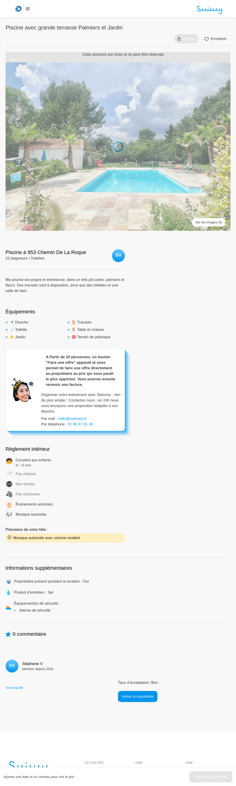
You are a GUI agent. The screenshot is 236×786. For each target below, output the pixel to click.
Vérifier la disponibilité (211, 777)
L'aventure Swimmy (99, 715)
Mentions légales (198, 723)
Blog (88, 699)
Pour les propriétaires (150, 707)
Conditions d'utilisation (202, 707)
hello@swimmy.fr (72, 347)
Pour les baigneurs (149, 699)
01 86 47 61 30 (80, 352)
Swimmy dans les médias (103, 707)
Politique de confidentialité (205, 715)
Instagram (95, 749)
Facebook (95, 741)
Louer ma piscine (147, 715)
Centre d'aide (195, 699)
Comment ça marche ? (151, 723)
